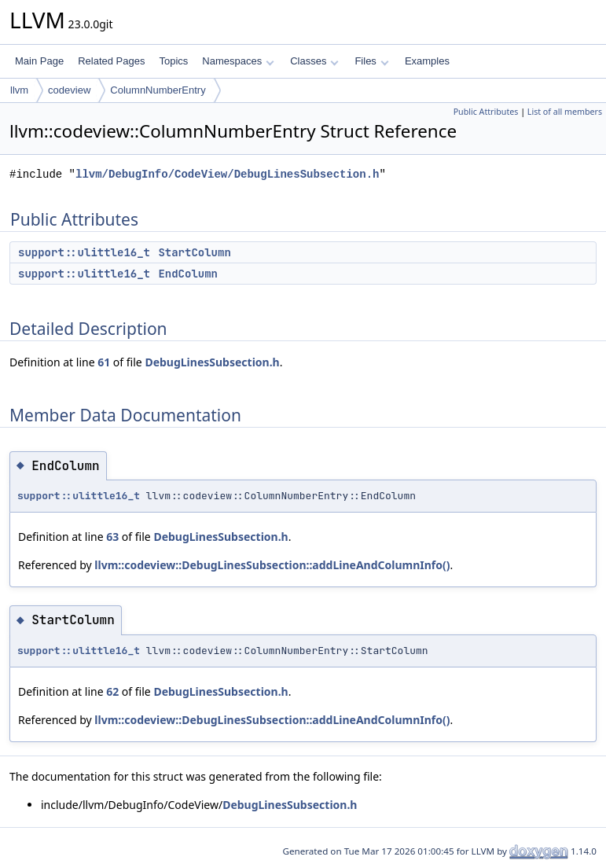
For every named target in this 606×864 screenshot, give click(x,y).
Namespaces (238, 61)
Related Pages (111, 61)
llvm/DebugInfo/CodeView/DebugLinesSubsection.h (227, 174)
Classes (314, 61)
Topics (173, 61)
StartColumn (194, 252)
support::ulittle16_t (84, 252)
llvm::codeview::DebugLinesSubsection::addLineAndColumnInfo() (272, 564)
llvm (19, 90)
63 (112, 536)
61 (103, 362)
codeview (69, 90)
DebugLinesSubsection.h (212, 362)
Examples (427, 61)
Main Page (39, 61)
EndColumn (188, 274)
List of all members (564, 111)
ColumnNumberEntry (157, 90)
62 (112, 691)
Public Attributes (486, 111)
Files (371, 61)
